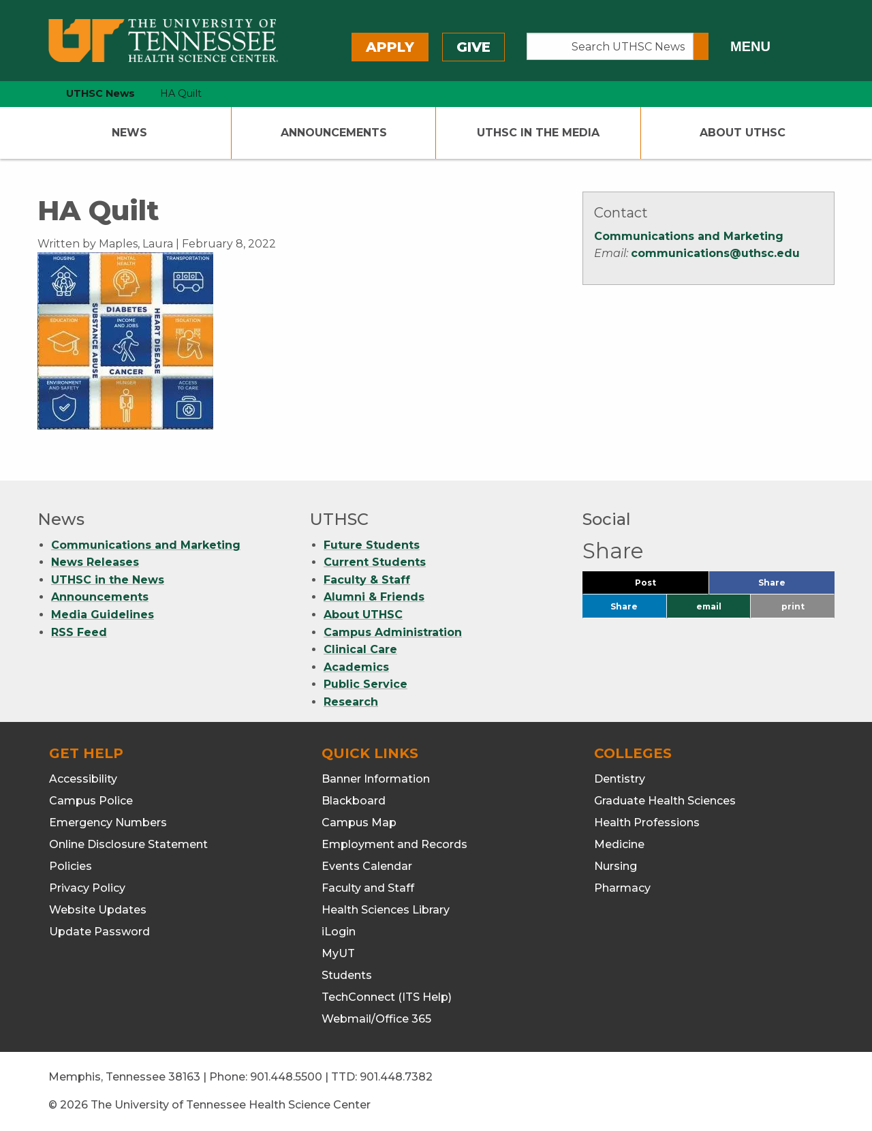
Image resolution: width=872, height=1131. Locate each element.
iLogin (339, 931)
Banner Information (376, 778)
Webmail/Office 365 (376, 1018)
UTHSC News (100, 93)
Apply (390, 47)
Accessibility (83, 778)
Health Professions (647, 822)
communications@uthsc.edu (715, 253)
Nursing (615, 866)
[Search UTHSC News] (610, 46)
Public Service (365, 684)
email (708, 606)
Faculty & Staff (367, 579)
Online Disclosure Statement (128, 844)
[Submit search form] (701, 46)
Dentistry (619, 778)
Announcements (334, 132)
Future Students (372, 545)
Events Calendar (367, 866)
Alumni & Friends (374, 596)
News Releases (95, 562)
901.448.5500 (286, 1076)
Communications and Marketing (688, 236)
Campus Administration (393, 632)
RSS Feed (79, 632)
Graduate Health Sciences (665, 800)
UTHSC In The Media (538, 132)
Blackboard (354, 800)
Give (473, 47)
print (793, 606)
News (129, 132)
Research (351, 701)
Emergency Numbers (108, 822)
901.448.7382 (396, 1076)
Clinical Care (360, 649)
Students (347, 975)
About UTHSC (742, 132)
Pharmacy (622, 887)
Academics (356, 667)
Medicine (619, 844)
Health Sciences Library (386, 909)
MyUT (338, 953)
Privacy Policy (87, 887)
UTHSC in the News (107, 579)
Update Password (99, 931)
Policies (70, 866)
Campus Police (91, 800)
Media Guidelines (102, 614)
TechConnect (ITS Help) (387, 997)
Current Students (375, 562)
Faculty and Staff (368, 887)
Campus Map (359, 822)
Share (794, 585)
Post (662, 585)
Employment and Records (394, 844)
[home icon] (34, 94)
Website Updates (97, 909)
